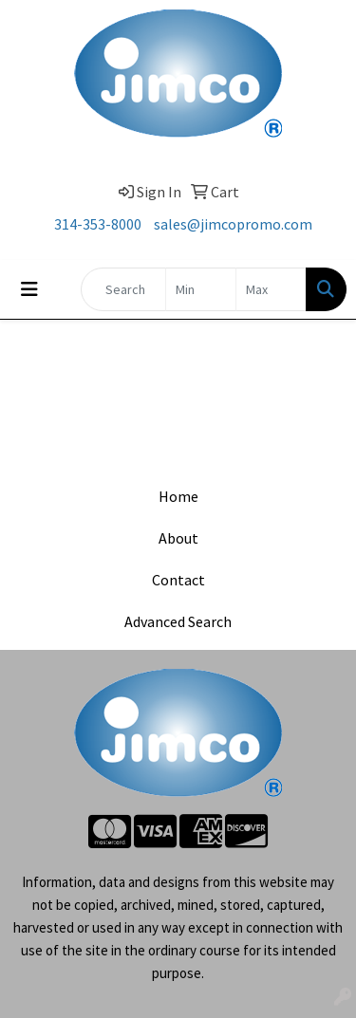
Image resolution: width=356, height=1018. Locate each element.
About (178, 537)
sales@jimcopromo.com (233, 223)
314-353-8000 (97, 223)
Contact (178, 579)
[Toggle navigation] (29, 289)
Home (178, 496)
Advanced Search (178, 621)
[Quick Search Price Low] (200, 289)
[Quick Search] (123, 289)
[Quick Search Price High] (271, 289)
